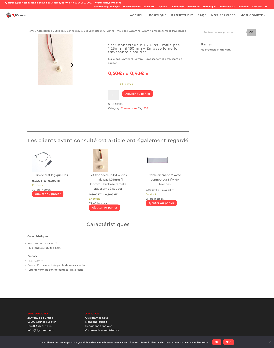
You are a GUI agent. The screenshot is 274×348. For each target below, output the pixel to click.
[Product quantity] (113, 95)
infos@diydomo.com (40, 330)
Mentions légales (96, 321)
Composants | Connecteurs (185, 7)
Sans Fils (257, 7)
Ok (216, 342)
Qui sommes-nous (96, 317)
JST (146, 108)
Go (251, 32)
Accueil (137, 15)
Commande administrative (102, 330)
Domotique (209, 7)
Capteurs (162, 7)
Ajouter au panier (137, 93)
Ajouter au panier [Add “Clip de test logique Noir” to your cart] (48, 194)
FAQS (202, 15)
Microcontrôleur (131, 7)
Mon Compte (251, 15)
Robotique (243, 7)
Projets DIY (182, 15)
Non (228, 342)
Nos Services (223, 15)
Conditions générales (98, 326)
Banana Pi (149, 7)
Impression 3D (227, 7)
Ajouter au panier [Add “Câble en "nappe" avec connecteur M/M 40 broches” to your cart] (161, 203)
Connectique (74, 31)
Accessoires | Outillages (107, 7)
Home (31, 31)
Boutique (158, 15)
